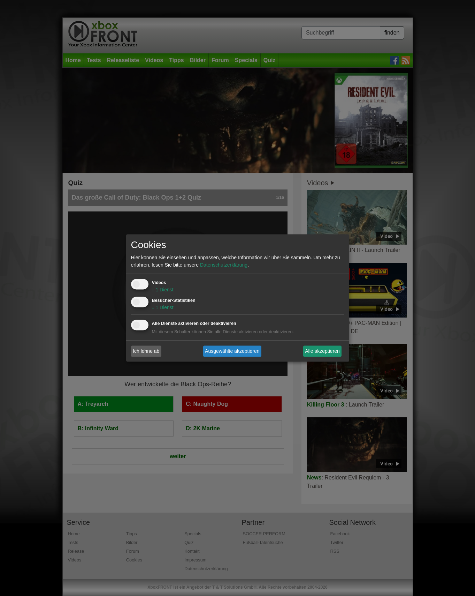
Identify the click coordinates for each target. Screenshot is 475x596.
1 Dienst (163, 290)
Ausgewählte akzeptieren (232, 351)
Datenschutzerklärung (223, 265)
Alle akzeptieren (322, 351)
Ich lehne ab (146, 351)
